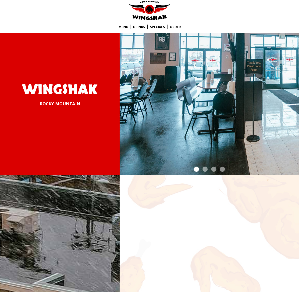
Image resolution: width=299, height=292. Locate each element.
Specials (157, 27)
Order (175, 27)
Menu (123, 27)
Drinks (139, 27)
